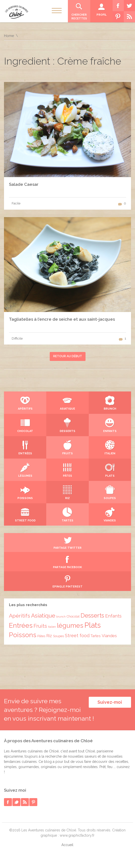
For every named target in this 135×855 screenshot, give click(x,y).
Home (9, 36)
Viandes (109, 635)
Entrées (21, 625)
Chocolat (73, 616)
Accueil (67, 845)
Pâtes (41, 636)
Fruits (40, 626)
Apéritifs (19, 616)
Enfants (113, 616)
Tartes (95, 636)
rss (25, 802)
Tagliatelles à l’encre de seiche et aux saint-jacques (62, 319)
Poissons (22, 635)
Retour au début (67, 356)
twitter (16, 802)
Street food (77, 635)
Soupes (58, 636)
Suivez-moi (109, 702)
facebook (8, 802)
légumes (70, 625)
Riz (49, 635)
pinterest (33, 802)
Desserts (92, 615)
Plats (92, 625)
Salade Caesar (24, 184)
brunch (61, 616)
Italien (52, 626)
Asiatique (43, 615)
